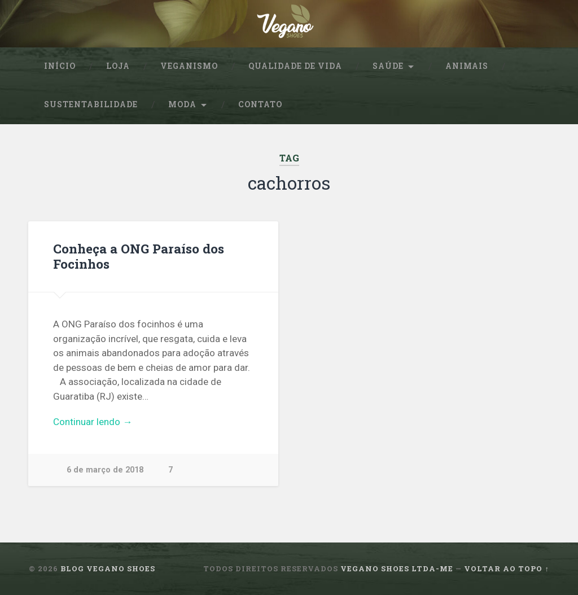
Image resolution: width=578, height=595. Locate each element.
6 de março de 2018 (105, 470)
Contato (260, 104)
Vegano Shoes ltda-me (396, 568)
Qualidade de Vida (295, 66)
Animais (466, 66)
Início (60, 66)
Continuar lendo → (92, 421)
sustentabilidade (91, 104)
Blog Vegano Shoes (107, 568)
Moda (182, 104)
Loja (118, 66)
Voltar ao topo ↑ (506, 568)
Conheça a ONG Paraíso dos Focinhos (138, 256)
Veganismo (189, 66)
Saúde (388, 66)
